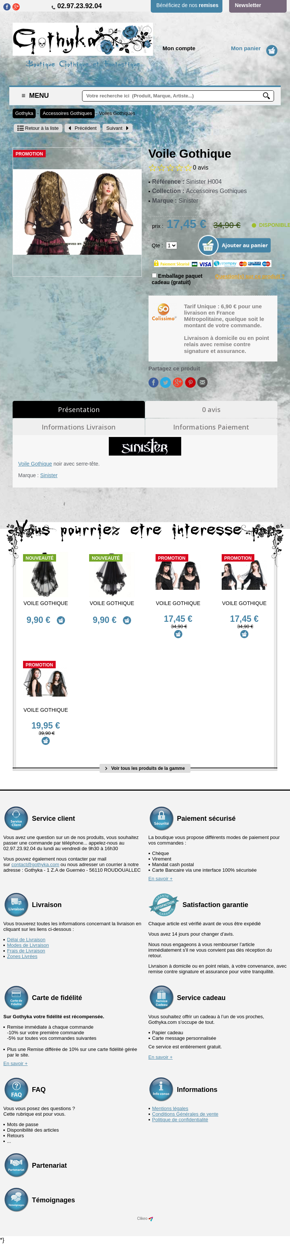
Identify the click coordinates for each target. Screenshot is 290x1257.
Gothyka (24, 113)
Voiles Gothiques (117, 113)
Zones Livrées (22, 951)
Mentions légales (170, 1103)
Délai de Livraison (26, 934)
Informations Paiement (211, 426)
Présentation (79, 409)
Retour (38, 128)
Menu (35, 95)
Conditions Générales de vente (185, 1109)
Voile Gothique (35, 464)
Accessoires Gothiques (67, 113)
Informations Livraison (78, 426)
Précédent (82, 128)
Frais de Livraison (26, 945)
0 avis (211, 409)
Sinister (49, 475)
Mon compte (179, 48)
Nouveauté (39, 558)
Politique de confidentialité (180, 1114)
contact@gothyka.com (35, 859)
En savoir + (161, 873)
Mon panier (246, 48)
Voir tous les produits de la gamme (145, 762)
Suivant (117, 128)
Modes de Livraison (28, 940)
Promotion (29, 154)
